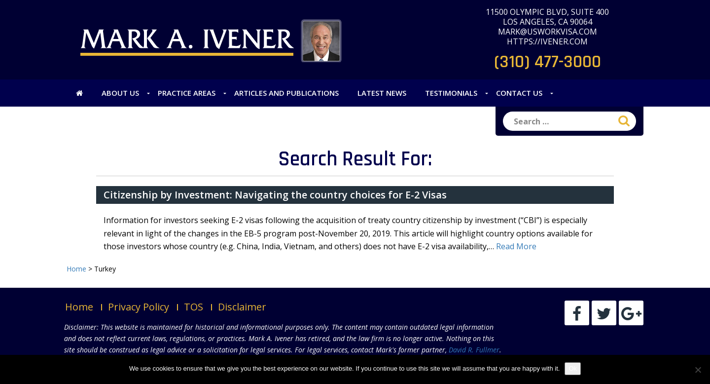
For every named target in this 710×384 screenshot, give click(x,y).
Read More (516, 246)
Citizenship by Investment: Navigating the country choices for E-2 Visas (275, 194)
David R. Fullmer (474, 349)
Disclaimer (242, 306)
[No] (698, 370)
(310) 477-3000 (547, 62)
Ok (572, 368)
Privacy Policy (138, 306)
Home (79, 306)
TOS (193, 306)
